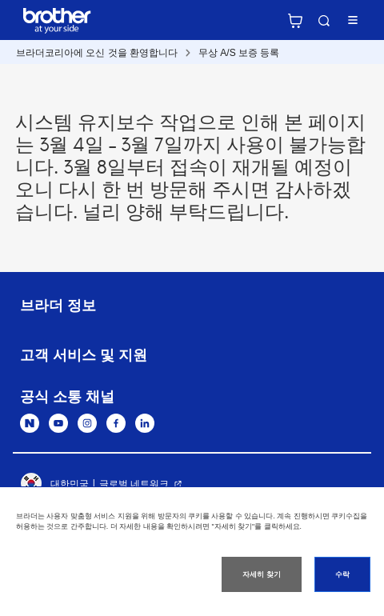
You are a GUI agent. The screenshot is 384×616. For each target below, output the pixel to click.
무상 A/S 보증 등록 (238, 52)
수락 (342, 574)
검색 (324, 21)
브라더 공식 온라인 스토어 (295, 20)
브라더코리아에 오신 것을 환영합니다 (97, 52)
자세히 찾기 (261, 574)
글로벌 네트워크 (134, 484)
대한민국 (54, 484)
